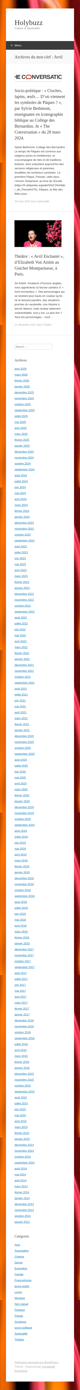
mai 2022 (20, 635)
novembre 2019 (24, 813)
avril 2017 (20, 996)
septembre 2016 (25, 1038)
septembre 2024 (25, 469)
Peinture (20, 1309)
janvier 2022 (22, 659)
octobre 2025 (23, 404)
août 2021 (21, 688)
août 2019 (21, 830)
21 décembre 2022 (25, 324)
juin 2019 (20, 842)
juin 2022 (20, 629)
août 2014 (21, 1168)
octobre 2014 (23, 1156)
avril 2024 (20, 499)
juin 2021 (20, 700)
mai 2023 (20, 564)
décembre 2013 (24, 1204)
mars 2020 (21, 789)
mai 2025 (20, 422)
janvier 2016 (22, 1067)
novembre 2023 (24, 528)
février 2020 (22, 795)
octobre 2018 (23, 890)
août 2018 (21, 902)
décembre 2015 (24, 1073)
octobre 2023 (23, 534)
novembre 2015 (24, 1079)
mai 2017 (20, 990)
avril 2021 (20, 712)
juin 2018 (20, 913)
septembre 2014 (25, 1162)
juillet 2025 (21, 416)
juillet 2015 (21, 1103)
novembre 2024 (24, 457)
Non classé (21, 1304)
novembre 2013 (24, 1210)
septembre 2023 (25, 540)
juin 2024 (20, 487)
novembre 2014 (24, 1150)
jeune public (22, 1286)
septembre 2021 (25, 682)
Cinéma (19, 1256)
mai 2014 (20, 1174)
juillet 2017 (21, 979)
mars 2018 (21, 931)
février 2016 (22, 1062)
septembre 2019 (25, 825)
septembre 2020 (25, 753)
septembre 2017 (25, 967)
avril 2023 (20, 570)
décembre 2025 (24, 392)
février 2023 (22, 582)
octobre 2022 (23, 605)
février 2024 (22, 510)
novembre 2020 (24, 742)
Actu (17, 1244)
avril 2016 (20, 1050)
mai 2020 (20, 777)
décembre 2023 (24, 522)
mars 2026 (21, 374)
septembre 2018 (25, 896)
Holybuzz (29, 22)
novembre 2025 (24, 398)
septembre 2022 (25, 611)
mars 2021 (21, 718)
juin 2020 (20, 771)
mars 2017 (21, 1002)
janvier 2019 (22, 872)
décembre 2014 (24, 1144)
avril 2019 (20, 854)
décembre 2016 (24, 1020)
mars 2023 (21, 576)
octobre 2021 (23, 676)
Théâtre (47, 324)
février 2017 (22, 1008)
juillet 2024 (21, 481)
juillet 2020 (21, 765)
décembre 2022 (24, 593)
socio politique (23, 1327)
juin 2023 (20, 558)
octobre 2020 (23, 747)
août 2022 (21, 617)
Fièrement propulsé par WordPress (36, 1362)
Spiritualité (43, 201)
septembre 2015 (25, 1091)
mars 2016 (21, 1056)
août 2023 (21, 546)
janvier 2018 (22, 943)
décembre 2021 (24, 665)
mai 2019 (20, 848)
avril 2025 (20, 428)
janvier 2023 (22, 588)
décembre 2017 (24, 949)
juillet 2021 (21, 694)
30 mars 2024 (22, 201)
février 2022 (22, 653)
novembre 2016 (24, 1026)
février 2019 (22, 866)
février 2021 (22, 724)
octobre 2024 (23, 463)
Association (22, 1250)
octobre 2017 (23, 961)
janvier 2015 (22, 1139)
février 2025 (22, 439)
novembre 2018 (24, 884)
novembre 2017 (24, 955)
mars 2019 (21, 860)
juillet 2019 (21, 836)
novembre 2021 (24, 670)
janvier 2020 (22, 801)
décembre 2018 (24, 878)
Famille (19, 1274)
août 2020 (21, 759)
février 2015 (22, 1133)
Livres (18, 1292)
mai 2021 (20, 706)
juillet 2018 (21, 907)
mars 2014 (21, 1186)
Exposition (21, 1268)
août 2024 (21, 475)
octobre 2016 (23, 1032)
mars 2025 (21, 433)
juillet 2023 (21, 552)
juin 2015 (20, 1109)
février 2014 (22, 1192)
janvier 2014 (22, 1198)
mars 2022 (21, 647)
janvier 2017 (22, 1014)
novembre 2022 (24, 599)
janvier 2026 (22, 386)
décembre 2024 (24, 451)
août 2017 (21, 973)
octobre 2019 (23, 819)
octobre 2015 (23, 1085)
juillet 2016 (21, 1044)
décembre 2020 (24, 736)
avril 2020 (20, 783)
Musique (20, 1298)
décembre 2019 (24, 807)
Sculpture (20, 1321)
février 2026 (22, 380)
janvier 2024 (22, 516)
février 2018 (22, 937)
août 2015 (21, 1097)
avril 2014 (20, 1180)
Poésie (19, 1315)
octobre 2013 (23, 1216)
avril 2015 (20, 1121)
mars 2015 (21, 1127)
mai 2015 (20, 1115)
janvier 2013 (22, 1221)
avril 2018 (20, 925)
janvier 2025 (22, 445)
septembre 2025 (25, 410)
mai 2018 (20, 919)
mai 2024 (20, 493)
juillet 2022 (21, 623)
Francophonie (23, 1280)
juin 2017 (20, 984)
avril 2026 (20, 368)
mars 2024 (21, 505)
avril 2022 (20, 641)
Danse (19, 1262)
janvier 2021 (22, 730)
